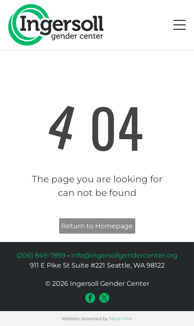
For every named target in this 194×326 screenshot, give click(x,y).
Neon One (120, 318)
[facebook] (90, 298)
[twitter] (104, 298)
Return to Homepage (97, 226)
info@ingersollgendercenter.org (124, 255)
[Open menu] (179, 25)
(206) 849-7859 (41, 255)
